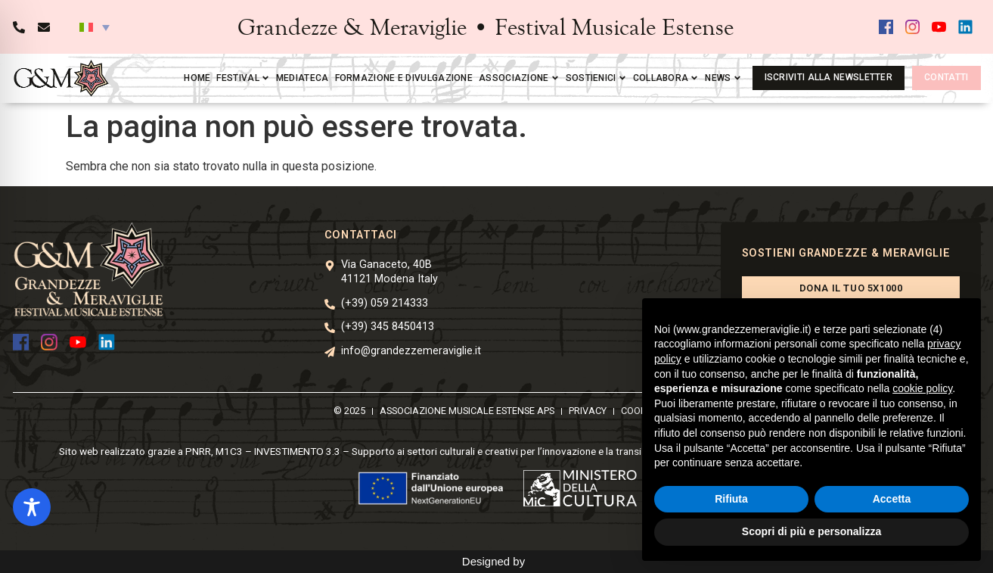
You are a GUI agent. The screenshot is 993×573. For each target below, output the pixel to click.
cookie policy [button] (922, 388)
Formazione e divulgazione (404, 78)
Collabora (666, 78)
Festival (242, 78)
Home (197, 78)
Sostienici (596, 78)
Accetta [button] (892, 499)
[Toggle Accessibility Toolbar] (31, 507)
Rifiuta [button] (731, 499)
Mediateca (302, 78)
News (723, 78)
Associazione (519, 78)
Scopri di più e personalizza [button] (811, 531)
